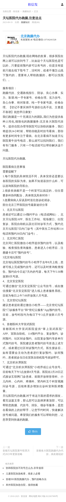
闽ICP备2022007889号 (48, 496)
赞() (33, 431)
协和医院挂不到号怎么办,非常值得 (24, 468)
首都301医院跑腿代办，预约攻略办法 (26, 479)
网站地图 (33, 496)
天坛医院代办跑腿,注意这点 (22, 18)
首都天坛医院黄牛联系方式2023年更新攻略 (16, 452)
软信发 (33, 4)
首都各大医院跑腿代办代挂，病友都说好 (49, 452)
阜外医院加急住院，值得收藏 (22, 485)
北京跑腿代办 (30, 36)
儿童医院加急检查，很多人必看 (23, 473)
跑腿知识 (27, 11)
